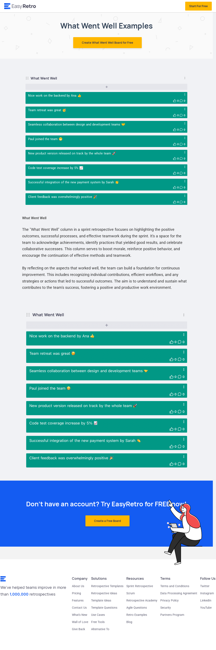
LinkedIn (205, 600)
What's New (79, 614)
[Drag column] (28, 78)
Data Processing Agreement (178, 593)
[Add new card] (106, 87)
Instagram (207, 593)
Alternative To (100, 629)
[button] (174, 101)
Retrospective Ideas (104, 593)
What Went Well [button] (44, 78)
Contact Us (79, 607)
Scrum (130, 593)
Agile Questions (136, 607)
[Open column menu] (184, 78)
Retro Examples (136, 614)
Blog (129, 622)
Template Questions (104, 607)
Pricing (76, 593)
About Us (78, 586)
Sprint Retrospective (139, 586)
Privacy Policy (169, 600)
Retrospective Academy (141, 600)
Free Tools (98, 622)
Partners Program (172, 614)
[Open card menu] (184, 95)
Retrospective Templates (107, 586)
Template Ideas (101, 600)
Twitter (204, 586)
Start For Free (198, 6)
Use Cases (98, 614)
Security (165, 607)
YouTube (206, 607)
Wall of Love (80, 622)
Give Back (78, 629)
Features (78, 600)
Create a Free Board (107, 521)
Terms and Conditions (174, 586)
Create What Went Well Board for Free (107, 43)
